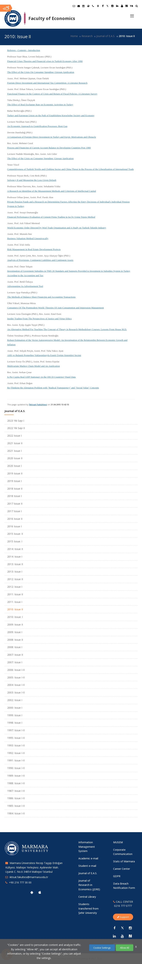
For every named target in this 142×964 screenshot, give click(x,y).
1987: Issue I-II (16, 791)
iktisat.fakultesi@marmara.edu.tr (29, 877)
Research (87, 36)
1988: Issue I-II (16, 783)
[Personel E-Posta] (78, 6)
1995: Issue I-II (16, 738)
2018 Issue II (14, 488)
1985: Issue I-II (16, 806)
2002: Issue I (14, 700)
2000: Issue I (14, 707)
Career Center (121, 868)
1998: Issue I (14, 722)
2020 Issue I (14, 466)
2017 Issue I (14, 511)
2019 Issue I (14, 481)
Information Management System (86, 846)
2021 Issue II (14, 443)
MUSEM (118, 842)
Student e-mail (87, 866)
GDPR (116, 876)
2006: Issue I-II (16, 670)
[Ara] (136, 6)
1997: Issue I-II (16, 730)
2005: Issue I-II (16, 677)
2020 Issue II (14, 458)
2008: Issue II (15, 639)
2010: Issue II (15, 609)
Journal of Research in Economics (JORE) (89, 885)
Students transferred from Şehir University (88, 908)
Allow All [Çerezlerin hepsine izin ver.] (124, 947)
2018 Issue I (14, 496)
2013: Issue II (15, 564)
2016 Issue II (14, 519)
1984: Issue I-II (16, 813)
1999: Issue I (14, 715)
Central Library (87, 896)
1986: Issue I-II (16, 798)
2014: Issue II (15, 549)
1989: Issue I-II (16, 775)
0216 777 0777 (123, 906)
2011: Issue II (15, 594)
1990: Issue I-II (16, 768)
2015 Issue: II (15, 534)
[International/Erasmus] (88, 6)
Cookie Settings (102, 947)
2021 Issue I (14, 451)
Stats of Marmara (124, 861)
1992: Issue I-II (16, 753)
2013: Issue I (14, 571)
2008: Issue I (14, 647)
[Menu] (132, 14)
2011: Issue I (14, 602)
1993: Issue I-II (16, 745)
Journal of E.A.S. (105, 36)
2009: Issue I (14, 632)
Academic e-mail (88, 858)
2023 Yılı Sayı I (15, 420)
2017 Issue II (14, 503)
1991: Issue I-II (16, 760)
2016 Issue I (14, 526)
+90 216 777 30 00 (20, 882)
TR (131, 6)
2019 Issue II (14, 473)
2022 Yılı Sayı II (16, 428)
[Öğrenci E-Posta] (74, 6)
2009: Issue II (15, 624)
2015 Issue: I (14, 541)
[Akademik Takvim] (83, 6)
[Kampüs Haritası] (98, 6)
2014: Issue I (14, 556)
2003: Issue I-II (16, 692)
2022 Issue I (14, 435)
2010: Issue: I (15, 617)
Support (123, 917)
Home (74, 36)
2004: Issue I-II (16, 685)
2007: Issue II (15, 654)
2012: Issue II (15, 579)
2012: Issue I (14, 586)
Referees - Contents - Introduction (23, 50)
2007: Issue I (14, 662)
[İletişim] (93, 6)
